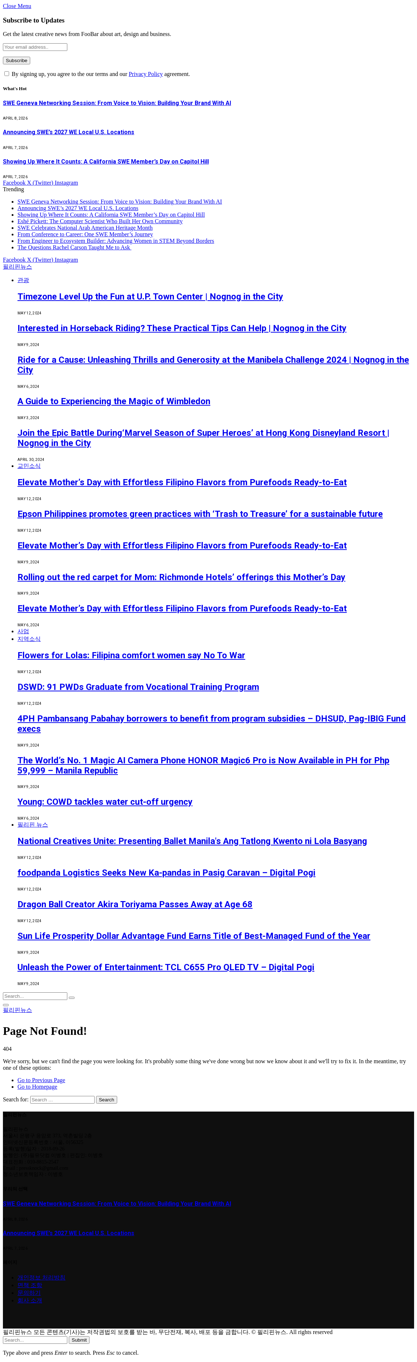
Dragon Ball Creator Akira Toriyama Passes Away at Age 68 (135, 904)
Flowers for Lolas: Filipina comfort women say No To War (131, 655)
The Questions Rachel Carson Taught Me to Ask (74, 247)
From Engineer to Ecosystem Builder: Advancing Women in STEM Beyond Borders (115, 241)
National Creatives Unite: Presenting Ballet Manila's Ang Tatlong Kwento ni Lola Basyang (192, 841)
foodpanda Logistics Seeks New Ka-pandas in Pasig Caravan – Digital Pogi (166, 873)
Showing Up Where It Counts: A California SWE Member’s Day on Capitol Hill (106, 161)
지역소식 (29, 639)
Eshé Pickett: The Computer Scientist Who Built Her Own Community (100, 221)
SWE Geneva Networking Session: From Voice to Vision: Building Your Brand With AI (117, 103)
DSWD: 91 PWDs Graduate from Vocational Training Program (138, 687)
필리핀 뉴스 (32, 824)
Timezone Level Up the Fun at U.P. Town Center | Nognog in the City (150, 297)
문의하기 (29, 1293)
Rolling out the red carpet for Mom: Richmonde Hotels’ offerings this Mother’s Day (181, 577)
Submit (79, 1340)
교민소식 (29, 466)
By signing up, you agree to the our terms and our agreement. (97, 74)
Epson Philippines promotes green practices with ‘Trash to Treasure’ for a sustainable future (200, 514)
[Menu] (6, 1005)
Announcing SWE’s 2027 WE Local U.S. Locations (68, 132)
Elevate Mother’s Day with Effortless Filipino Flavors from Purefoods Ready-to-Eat (182, 482)
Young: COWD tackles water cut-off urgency (104, 802)
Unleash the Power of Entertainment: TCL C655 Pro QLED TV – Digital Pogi (165, 967)
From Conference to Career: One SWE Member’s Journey (85, 234)
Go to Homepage (37, 1087)
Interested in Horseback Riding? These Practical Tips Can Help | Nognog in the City (181, 328)
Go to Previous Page (41, 1080)
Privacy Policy (146, 74)
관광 (23, 280)
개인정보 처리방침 (41, 1277)
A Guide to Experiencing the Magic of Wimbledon (113, 401)
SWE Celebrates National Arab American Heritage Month (84, 228)
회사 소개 (29, 1300)
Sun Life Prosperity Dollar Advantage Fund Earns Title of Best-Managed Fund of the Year (193, 936)
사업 (23, 631)
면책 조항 (29, 1285)
